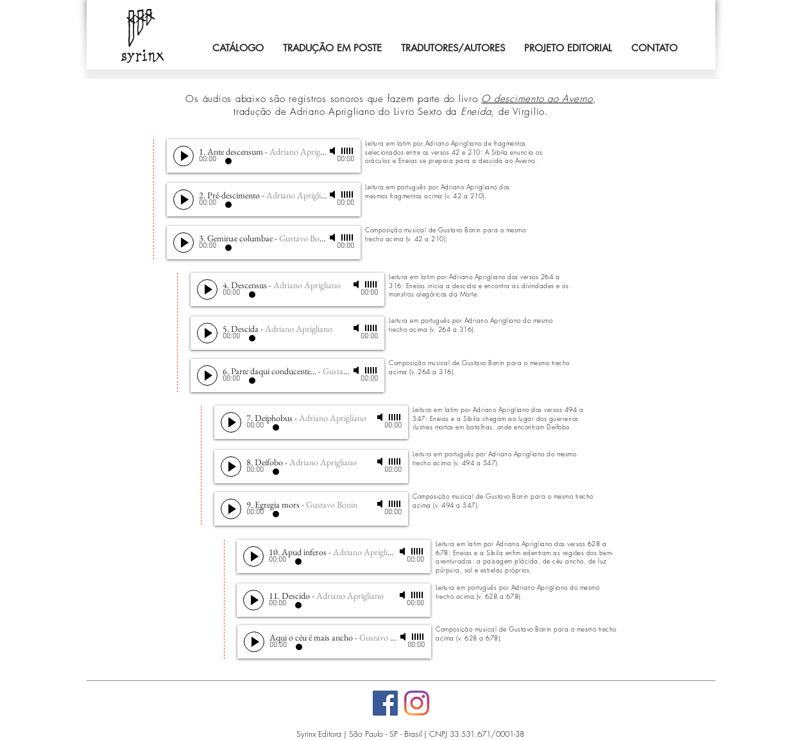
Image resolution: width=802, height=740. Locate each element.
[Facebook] (385, 703)
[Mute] (333, 150)
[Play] (183, 156)
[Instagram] (416, 703)
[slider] (347, 151)
